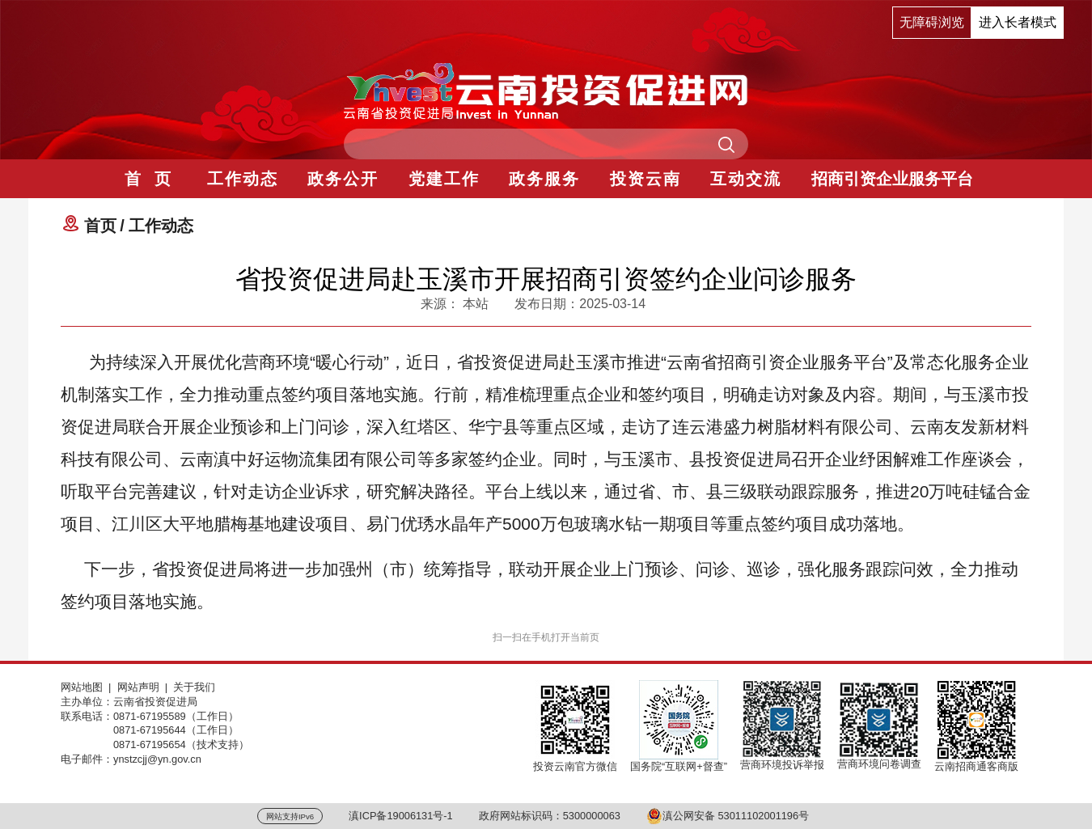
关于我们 (194, 687)
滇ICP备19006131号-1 (401, 816)
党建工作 (444, 179)
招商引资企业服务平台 (892, 179)
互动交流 (745, 179)
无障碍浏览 (931, 22)
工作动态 (242, 179)
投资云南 (645, 179)
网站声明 (138, 687)
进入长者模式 (1017, 22)
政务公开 (343, 179)
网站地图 (82, 687)
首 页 (148, 179)
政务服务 (544, 179)
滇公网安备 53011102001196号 (727, 816)
